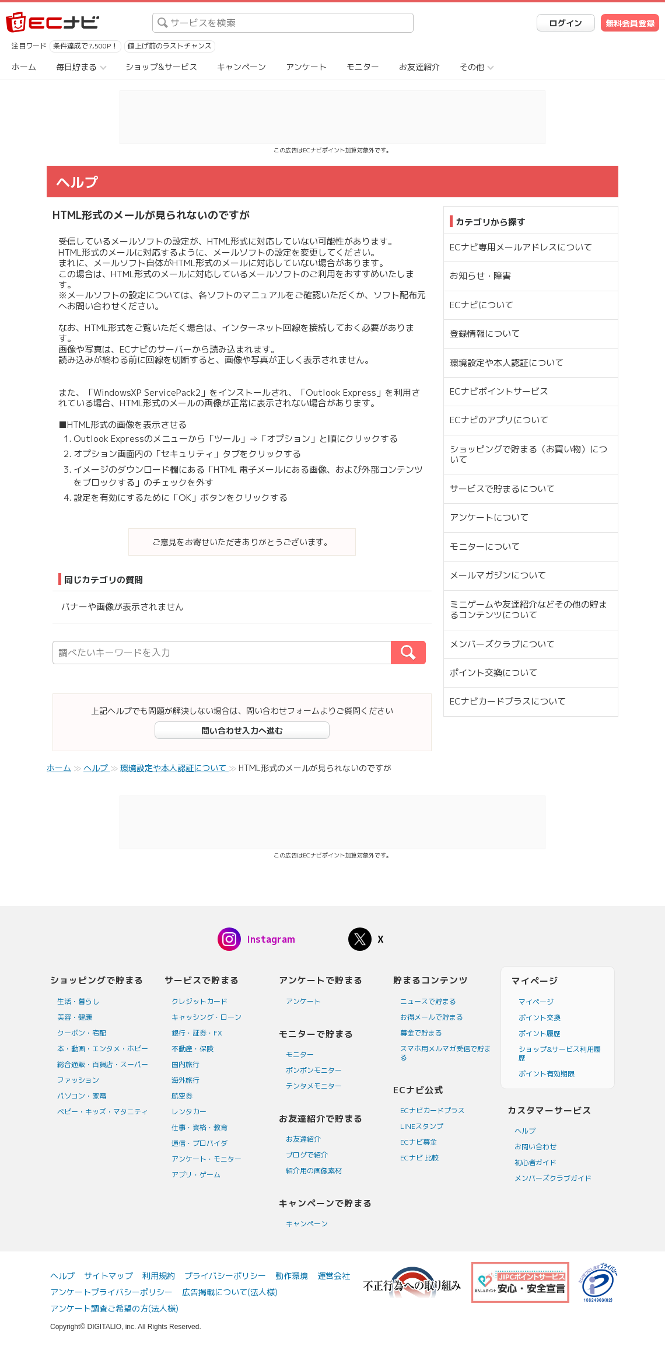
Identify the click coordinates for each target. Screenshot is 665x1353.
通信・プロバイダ (200, 1143)
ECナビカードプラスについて (508, 701)
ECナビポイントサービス (499, 391)
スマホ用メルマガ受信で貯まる (445, 1053)
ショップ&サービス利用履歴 (560, 1053)
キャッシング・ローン (207, 1017)
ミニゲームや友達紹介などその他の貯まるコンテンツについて (528, 609)
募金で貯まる (421, 1033)
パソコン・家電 (81, 1096)
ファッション (78, 1080)
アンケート (306, 66)
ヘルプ (525, 1131)
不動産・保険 (193, 1049)
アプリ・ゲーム (196, 1175)
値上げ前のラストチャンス (170, 46)
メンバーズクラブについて (502, 644)
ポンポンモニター (314, 1070)
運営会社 (333, 1275)
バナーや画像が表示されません (122, 607)
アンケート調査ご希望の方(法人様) (114, 1308)
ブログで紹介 (307, 1155)
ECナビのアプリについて (499, 420)
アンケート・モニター (207, 1159)
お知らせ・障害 (480, 276)
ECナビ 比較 (419, 1158)
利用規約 (158, 1275)
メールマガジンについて (498, 575)
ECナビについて (481, 305)
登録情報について (485, 333)
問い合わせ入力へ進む (242, 730)
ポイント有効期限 (547, 1074)
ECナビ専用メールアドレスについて (521, 247)
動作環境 (291, 1275)
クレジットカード (200, 1001)
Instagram (271, 939)
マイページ (536, 1002)
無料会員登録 (630, 23)
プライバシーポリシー (225, 1275)
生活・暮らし (78, 1001)
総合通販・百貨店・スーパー (102, 1064)
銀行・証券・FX (197, 1033)
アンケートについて (489, 517)
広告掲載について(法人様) (230, 1292)
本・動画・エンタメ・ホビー (102, 1049)
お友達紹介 (419, 66)
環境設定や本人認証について (507, 363)
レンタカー (189, 1112)
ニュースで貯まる (428, 1001)
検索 (425, 652)
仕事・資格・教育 (200, 1127)
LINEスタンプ (421, 1126)
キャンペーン (241, 66)
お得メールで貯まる (431, 1017)
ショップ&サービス (161, 66)
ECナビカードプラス (432, 1110)
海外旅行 (186, 1080)
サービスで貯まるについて (502, 489)
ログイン (566, 23)
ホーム (24, 66)
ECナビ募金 (418, 1142)
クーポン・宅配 (81, 1033)
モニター (362, 66)
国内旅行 (186, 1064)
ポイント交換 (540, 1018)
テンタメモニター (314, 1086)
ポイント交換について (493, 673)
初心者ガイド (535, 1162)
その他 (472, 66)
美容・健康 (74, 1017)
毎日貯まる (76, 66)
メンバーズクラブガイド (553, 1178)
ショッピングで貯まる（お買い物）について (528, 454)
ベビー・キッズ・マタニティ (102, 1112)
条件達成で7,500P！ (85, 46)
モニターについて (485, 546)
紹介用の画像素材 (314, 1171)
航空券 (182, 1096)
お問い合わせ (535, 1147)
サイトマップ (108, 1275)
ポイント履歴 (540, 1033)
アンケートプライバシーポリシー (111, 1292)
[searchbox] (283, 23)
